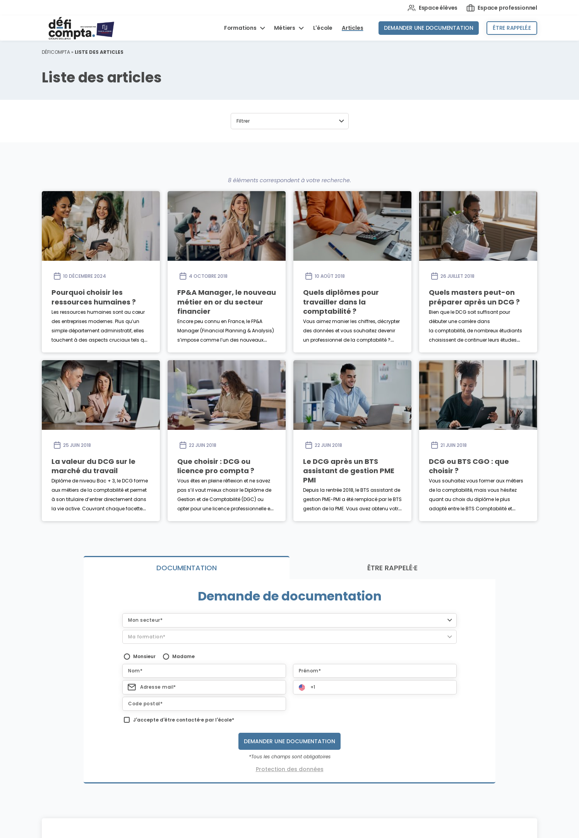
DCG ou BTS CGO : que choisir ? (469, 466)
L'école (323, 28)
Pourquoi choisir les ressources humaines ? (93, 296)
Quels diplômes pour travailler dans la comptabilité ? (341, 301)
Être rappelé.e (512, 28)
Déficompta (56, 52)
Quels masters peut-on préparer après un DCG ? (474, 296)
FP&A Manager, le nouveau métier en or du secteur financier (226, 301)
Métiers (285, 28)
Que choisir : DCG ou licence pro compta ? (215, 466)
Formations (241, 28)
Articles (352, 28)
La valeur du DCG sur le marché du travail (93, 466)
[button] (290, 121)
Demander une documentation (428, 28)
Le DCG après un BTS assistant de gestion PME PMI (348, 471)
